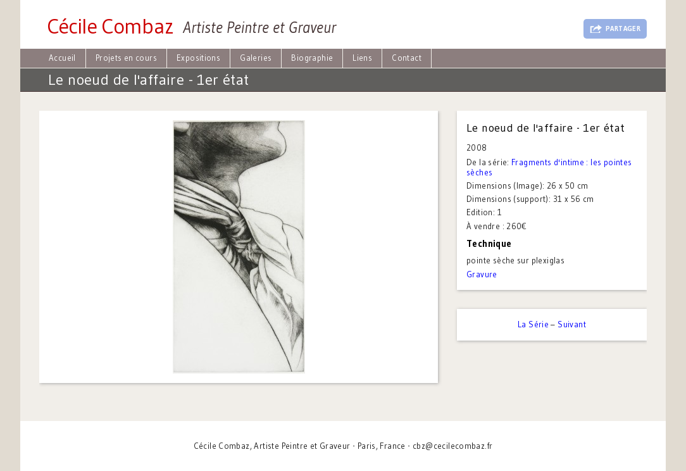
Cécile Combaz (110, 26)
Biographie (312, 58)
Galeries (255, 58)
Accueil (62, 58)
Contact (406, 58)
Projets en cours (126, 58)
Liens (362, 58)
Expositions (198, 58)
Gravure (481, 274)
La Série (533, 324)
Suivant (572, 324)
